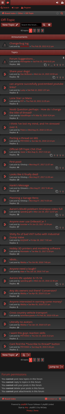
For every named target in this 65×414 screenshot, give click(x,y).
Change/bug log (19, 43)
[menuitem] (61, 13)
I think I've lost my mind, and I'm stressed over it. (34, 125)
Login (16, 8)
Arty (26, 407)
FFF (22, 101)
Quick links (3, 3)
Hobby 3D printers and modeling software (35, 248)
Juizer (22, 152)
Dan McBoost (26, 74)
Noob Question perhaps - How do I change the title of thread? (35, 111)
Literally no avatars (21, 322)
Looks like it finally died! (24, 174)
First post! (15, 161)
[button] (42, 31)
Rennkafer (24, 251)
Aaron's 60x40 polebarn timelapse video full (36, 209)
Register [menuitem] (63, 3)
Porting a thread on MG (24, 138)
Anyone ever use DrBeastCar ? (28, 221)
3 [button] (38, 30)
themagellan (25, 61)
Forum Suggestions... (22, 58)
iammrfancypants (27, 315)
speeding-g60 (26, 212)
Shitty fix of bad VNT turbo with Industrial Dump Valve (34, 235)
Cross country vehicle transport (28, 312)
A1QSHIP (24, 240)
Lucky (22, 90)
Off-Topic (8, 20)
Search (6, 8)
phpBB (23, 404)
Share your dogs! (20, 71)
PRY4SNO (24, 141)
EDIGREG (24, 46)
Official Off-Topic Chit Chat (25, 149)
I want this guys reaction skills (27, 333)
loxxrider (24, 224)
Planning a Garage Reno (24, 198)
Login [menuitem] (58, 3)
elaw (22, 271)
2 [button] (34, 30)
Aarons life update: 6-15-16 (26, 278)
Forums (8, 3)
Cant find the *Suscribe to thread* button (35, 344)
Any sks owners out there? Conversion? (33, 290)
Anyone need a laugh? (23, 268)
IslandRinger (25, 115)
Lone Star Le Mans (21, 98)
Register (27, 8)
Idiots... (14, 259)
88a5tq (23, 262)
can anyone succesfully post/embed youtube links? (36, 85)
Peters (23, 130)
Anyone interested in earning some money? (36, 301)
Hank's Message (19, 185)
